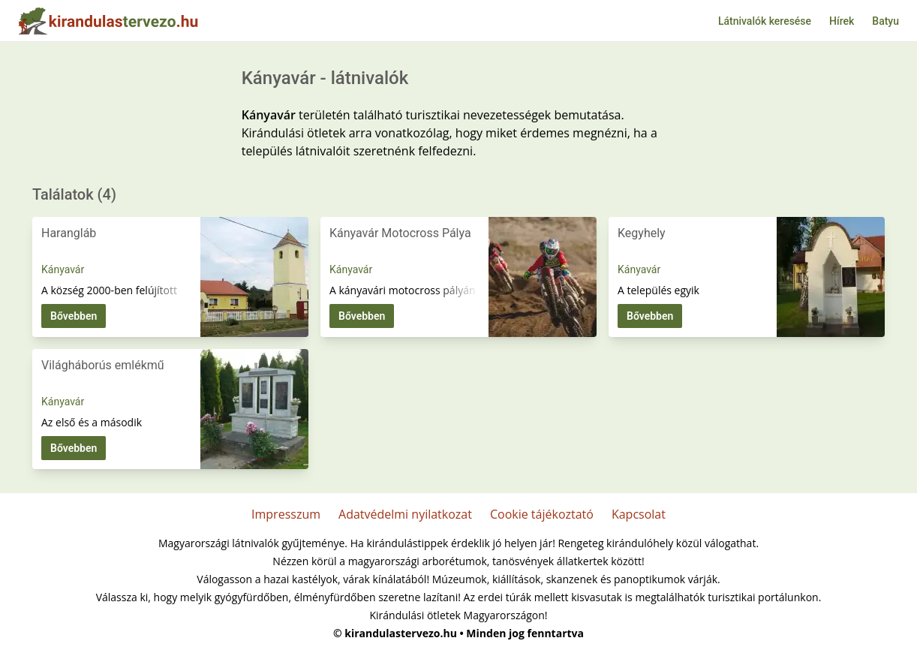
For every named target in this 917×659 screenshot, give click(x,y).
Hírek (841, 21)
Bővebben (73, 316)
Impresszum (285, 514)
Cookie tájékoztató (542, 514)
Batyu (885, 21)
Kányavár (62, 269)
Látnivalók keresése (764, 21)
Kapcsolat (639, 514)
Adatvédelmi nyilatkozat (405, 514)
